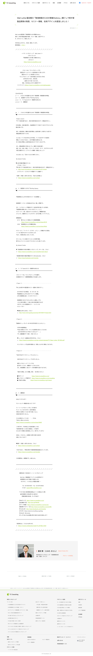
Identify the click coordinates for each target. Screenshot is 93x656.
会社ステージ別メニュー (40, 602)
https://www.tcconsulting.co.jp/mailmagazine (37, 86)
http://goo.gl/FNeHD (33, 503)
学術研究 (80, 605)
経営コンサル (26, 2)
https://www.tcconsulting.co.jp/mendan (29, 452)
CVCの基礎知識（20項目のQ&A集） (64, 605)
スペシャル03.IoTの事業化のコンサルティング (17, 632)
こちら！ (23, 45)
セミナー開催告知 (45, 640)
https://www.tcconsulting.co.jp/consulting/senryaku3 (33, 252)
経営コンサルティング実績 (41, 613)
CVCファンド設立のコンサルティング (64, 616)
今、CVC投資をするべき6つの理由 (64, 602)
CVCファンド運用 (36, 2)
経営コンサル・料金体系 (40, 621)
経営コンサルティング (12, 600)
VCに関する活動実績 (61, 613)
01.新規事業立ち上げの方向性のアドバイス (16, 605)
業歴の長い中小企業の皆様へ (42, 608)
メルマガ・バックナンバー (70, 28)
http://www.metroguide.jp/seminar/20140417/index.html (35, 313)
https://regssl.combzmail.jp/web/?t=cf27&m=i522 (32, 526)
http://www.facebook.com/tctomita (36, 509)
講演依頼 (80, 608)
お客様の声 (38, 616)
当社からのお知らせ (31, 640)
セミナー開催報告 (31, 643)
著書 (79, 602)
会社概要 (59, 2)
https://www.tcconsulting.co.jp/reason (41, 381)
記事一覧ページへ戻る (46, 576)
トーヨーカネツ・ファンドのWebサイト (65, 627)
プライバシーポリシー (81, 637)
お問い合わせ (73, 2)
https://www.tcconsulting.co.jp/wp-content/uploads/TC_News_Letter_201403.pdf (41, 341)
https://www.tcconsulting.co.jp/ (32, 62)
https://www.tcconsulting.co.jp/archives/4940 (29, 423)
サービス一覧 (9, 602)
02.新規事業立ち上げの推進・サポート (15, 608)
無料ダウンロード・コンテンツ (64, 637)
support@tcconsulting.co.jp (34, 488)
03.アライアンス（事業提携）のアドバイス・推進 (18, 610)
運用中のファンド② (61, 624)
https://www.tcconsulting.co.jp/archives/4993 (34, 227)
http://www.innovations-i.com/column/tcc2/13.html (32, 170)
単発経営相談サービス (40, 618)
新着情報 (29, 637)
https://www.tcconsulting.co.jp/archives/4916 (34, 223)
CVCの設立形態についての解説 (63, 608)
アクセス (65, 2)
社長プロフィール (46, 2)
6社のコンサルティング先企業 (14, 645)
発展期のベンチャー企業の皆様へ (43, 610)
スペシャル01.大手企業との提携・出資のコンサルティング (19, 627)
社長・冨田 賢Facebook (82, 641)
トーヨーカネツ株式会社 (13, 650)
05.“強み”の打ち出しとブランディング (15, 616)
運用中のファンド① (61, 621)
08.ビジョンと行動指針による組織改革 (15, 624)
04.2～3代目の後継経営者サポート (15, 613)
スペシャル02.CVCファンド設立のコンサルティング (18, 629)
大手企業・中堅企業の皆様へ (42, 605)
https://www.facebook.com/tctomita (28, 258)
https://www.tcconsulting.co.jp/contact (29, 178)
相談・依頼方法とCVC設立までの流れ (64, 611)
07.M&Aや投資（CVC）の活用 (14, 621)
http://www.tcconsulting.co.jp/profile (41, 507)
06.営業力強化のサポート (13, 618)
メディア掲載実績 (81, 611)
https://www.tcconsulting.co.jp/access (38, 505)
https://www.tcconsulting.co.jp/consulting (43, 379)
